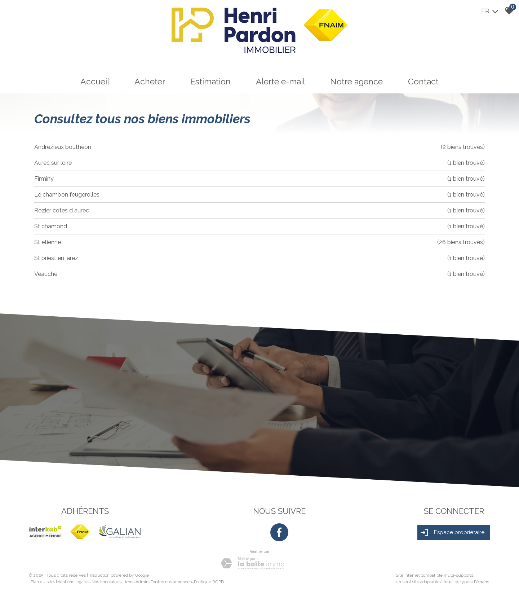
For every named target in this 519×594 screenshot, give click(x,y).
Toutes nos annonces (171, 581)
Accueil (94, 81)
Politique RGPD (209, 581)
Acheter (149, 81)
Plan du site (42, 581)
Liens (128, 581)
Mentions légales (72, 581)
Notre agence (356, 81)
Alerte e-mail (280, 81)
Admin (142, 581)
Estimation (210, 81)
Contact (423, 81)
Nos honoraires (106, 581)
